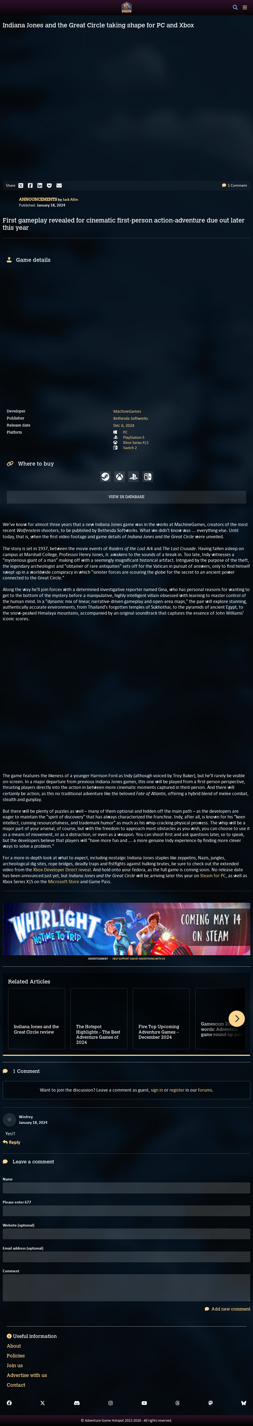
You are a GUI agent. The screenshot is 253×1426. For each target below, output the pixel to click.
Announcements (38, 199)
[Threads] (177, 1403)
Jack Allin (70, 199)
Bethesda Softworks (130, 418)
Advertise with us (27, 1375)
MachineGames (127, 411)
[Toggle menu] (244, 7)
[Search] (235, 7)
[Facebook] (9, 1403)
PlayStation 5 (134, 437)
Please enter (17, 1202)
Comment (11, 1271)
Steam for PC (213, 876)
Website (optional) (18, 1225)
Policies (16, 1356)
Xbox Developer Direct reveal (62, 870)
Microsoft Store (63, 882)
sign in (157, 1090)
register (176, 1090)
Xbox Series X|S (136, 442)
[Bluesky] (243, 1403)
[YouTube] (144, 1403)
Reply (11, 1142)
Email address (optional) (23, 1248)
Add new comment (227, 1309)
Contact (16, 1385)
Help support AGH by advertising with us (139, 958)
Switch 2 (130, 447)
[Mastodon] (211, 1403)
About (14, 1346)
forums (205, 1090)
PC (125, 432)
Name (8, 1179)
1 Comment (234, 185)
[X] (42, 1403)
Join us (15, 1366)
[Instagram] (110, 1403)
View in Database (126, 497)
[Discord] (77, 1403)
